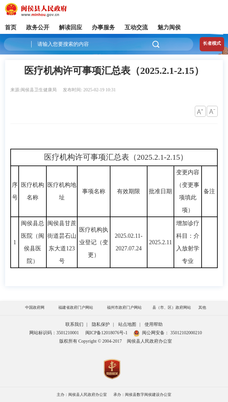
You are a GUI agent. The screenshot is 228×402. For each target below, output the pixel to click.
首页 (10, 27)
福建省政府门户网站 (75, 307)
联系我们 (74, 324)
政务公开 (37, 27)
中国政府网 (34, 307)
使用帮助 (154, 324)
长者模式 (212, 43)
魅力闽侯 (169, 27)
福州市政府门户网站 (124, 307)
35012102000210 (185, 332)
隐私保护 (101, 324)
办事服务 (103, 27)
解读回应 (70, 27)
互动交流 (136, 27)
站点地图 (127, 324)
